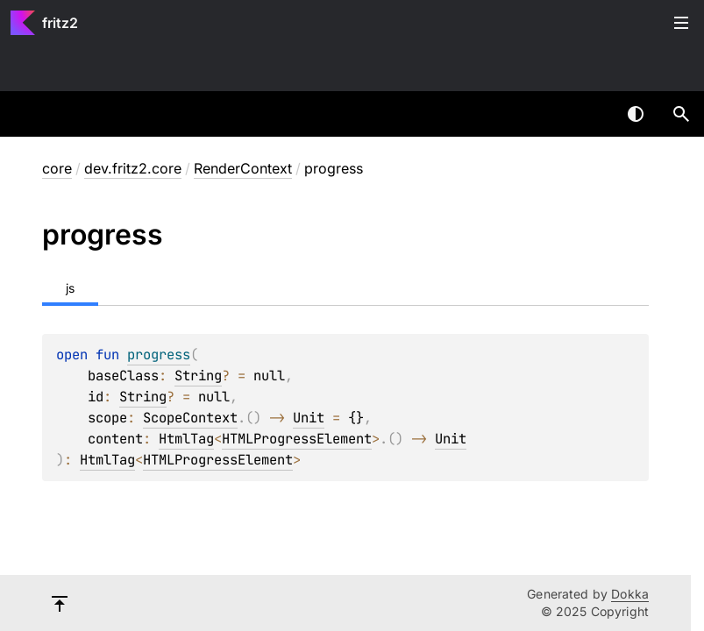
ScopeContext (190, 417)
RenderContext (243, 168)
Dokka (630, 593)
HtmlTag (186, 438)
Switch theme (635, 114)
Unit (308, 417)
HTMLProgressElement (297, 438)
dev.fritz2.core (132, 168)
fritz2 (60, 23)
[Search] (681, 114)
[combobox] (590, 114)
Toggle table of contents (681, 23)
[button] (681, 114)
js (70, 287)
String (198, 375)
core (57, 168)
